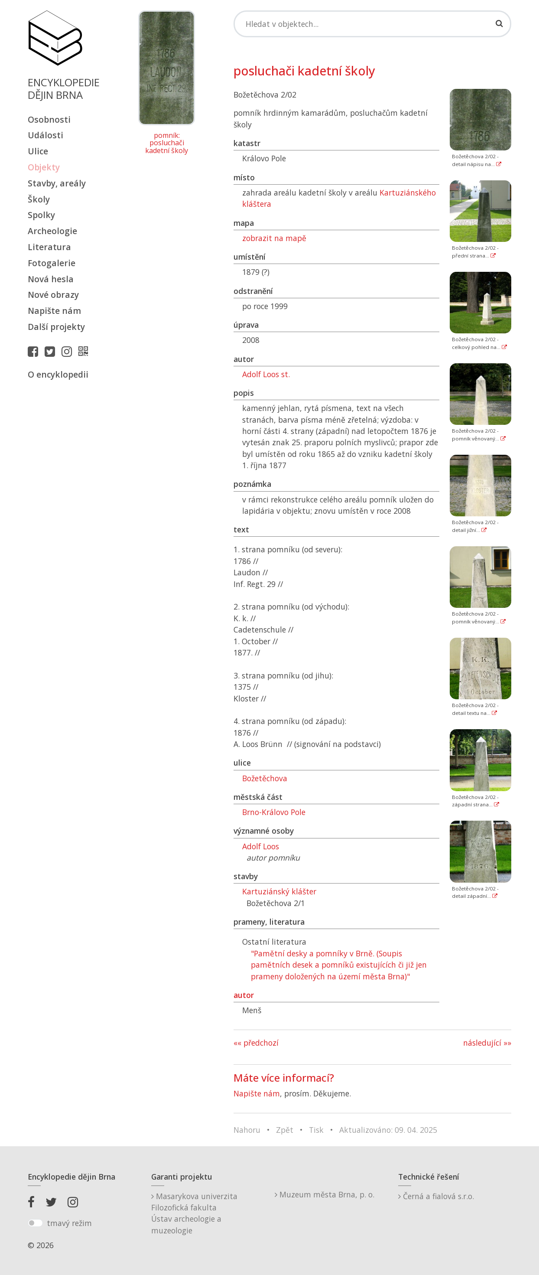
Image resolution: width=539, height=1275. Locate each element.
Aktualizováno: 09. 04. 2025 (388, 1130)
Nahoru (247, 1130)
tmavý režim (69, 1223)
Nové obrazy (53, 294)
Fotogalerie (51, 263)
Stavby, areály (57, 183)
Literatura (49, 247)
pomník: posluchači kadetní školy (166, 143)
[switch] (35, 1223)
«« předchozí (256, 1042)
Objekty (44, 167)
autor (244, 995)
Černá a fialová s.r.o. (436, 1196)
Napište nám (54, 310)
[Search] (372, 23)
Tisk (316, 1130)
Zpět (284, 1130)
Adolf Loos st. (266, 374)
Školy (39, 199)
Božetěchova (264, 778)
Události (45, 135)
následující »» (487, 1042)
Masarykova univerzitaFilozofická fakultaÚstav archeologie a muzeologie (194, 1213)
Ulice (38, 151)
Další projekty (56, 327)
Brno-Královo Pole (273, 812)
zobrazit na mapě (274, 238)
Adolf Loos (260, 846)
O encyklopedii (58, 374)
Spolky (41, 215)
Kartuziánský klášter (279, 891)
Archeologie (52, 231)
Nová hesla (51, 279)
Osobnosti (49, 119)
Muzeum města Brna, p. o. (324, 1194)
